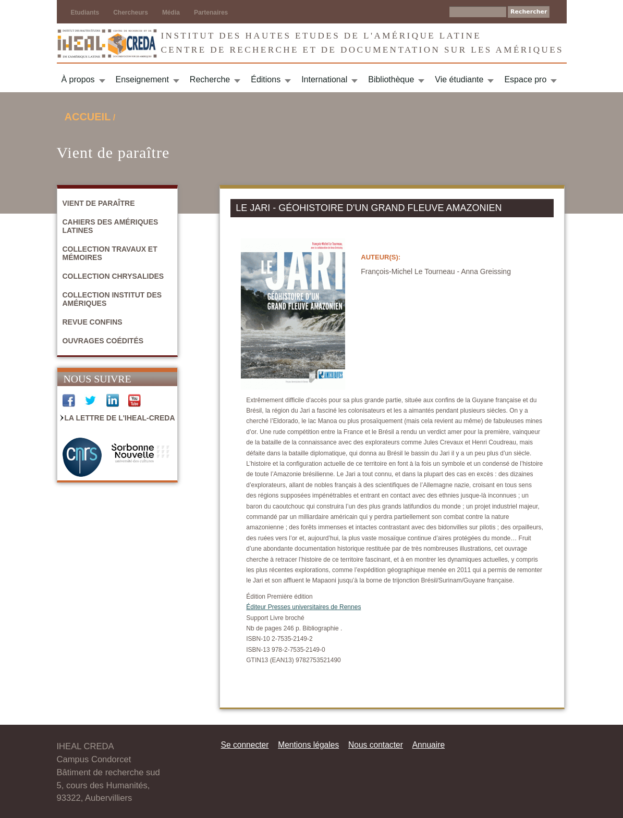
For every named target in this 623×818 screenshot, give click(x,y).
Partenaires (211, 12)
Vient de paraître (99, 203)
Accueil (88, 116)
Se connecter (245, 744)
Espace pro (525, 79)
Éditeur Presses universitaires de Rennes (303, 607)
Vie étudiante (459, 79)
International (324, 79)
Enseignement (142, 79)
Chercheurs (130, 12)
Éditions (265, 79)
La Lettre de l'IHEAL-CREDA (120, 418)
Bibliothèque (391, 79)
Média (171, 12)
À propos (78, 79)
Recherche (210, 79)
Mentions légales (308, 744)
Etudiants (85, 12)
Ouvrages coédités (103, 341)
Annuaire (428, 744)
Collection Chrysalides (113, 276)
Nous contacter (375, 744)
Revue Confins (93, 322)
